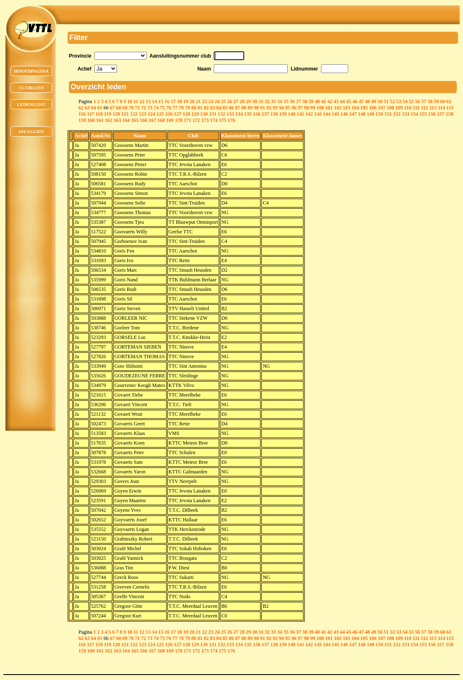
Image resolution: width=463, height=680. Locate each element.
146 (344, 114)
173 (205, 120)
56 (417, 101)
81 (199, 108)
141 (300, 114)
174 (214, 120)
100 (320, 108)
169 (170, 120)
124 (151, 114)
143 (317, 114)
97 (300, 108)
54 (404, 101)
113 (432, 108)
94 (281, 108)
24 (217, 101)
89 (250, 108)
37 (298, 101)
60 (442, 101)
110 (407, 108)
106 (373, 108)
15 (160, 101)
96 (293, 108)
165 (135, 120)
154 (414, 114)
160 (91, 120)
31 (260, 101)
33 (273, 101)
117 (90, 114)
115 (449, 108)
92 (268, 108)
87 (237, 108)
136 (256, 114)
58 (430, 101)
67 (112, 108)
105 (364, 108)
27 (235, 101)
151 (388, 114)
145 (335, 114)
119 (107, 114)
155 (423, 114)
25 (223, 101)
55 (411, 101)
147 (353, 114)
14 (154, 101)
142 (309, 114)
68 (118, 108)
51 (386, 101)
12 (141, 101)
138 (274, 114)
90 (256, 108)
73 (149, 108)
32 (267, 101)
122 (133, 114)
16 (167, 101)
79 (187, 108)
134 (239, 114)
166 (143, 120)
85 (225, 108)
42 (329, 101)
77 (174, 108)
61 (448, 101)
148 (361, 114)
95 (287, 108)
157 (440, 114)
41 (323, 101)
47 (361, 101)
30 (254, 101)
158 (449, 114)
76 (168, 108)
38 (304, 101)
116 (82, 114)
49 (373, 101)
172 (196, 120)
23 (210, 101)
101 (329, 108)
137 (265, 114)
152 (396, 114)
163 (117, 120)
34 (279, 101)
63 (87, 108)
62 (80, 108)
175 (222, 120)
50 (379, 101)
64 (93, 108)
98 (306, 108)
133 (230, 114)
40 (317, 101)
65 (99, 108)
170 (178, 120)
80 (193, 108)
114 (441, 108)
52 (392, 101)
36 (292, 101)
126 (168, 114)
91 (262, 108)
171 (187, 120)
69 (124, 108)
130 (203, 114)
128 (186, 114)
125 (160, 114)
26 (229, 101)
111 (416, 108)
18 (179, 101)
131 (212, 114)
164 (126, 120)
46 (354, 101)
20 (192, 101)
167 (152, 120)
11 (136, 101)
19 (185, 101)
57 (423, 101)
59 (436, 101)
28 (242, 101)
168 (161, 120)
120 (116, 114)
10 (129, 101)
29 (248, 101)
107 (381, 108)
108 (390, 108)
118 (99, 114)
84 (218, 108)
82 (206, 108)
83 (212, 108)
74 (156, 108)
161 (100, 120)
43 (336, 101)
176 (231, 120)
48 (367, 101)
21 (198, 101)
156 (431, 114)
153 (405, 114)
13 (148, 101)
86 (231, 108)
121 (125, 114)
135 (247, 114)
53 (398, 101)
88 (243, 108)
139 (282, 114)
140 (291, 114)
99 (312, 108)
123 (142, 114)
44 (342, 101)
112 (424, 108)
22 (204, 101)
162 (108, 120)
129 (195, 114)
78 (181, 108)
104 (355, 108)
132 (221, 114)
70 (131, 108)
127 (177, 114)
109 (399, 108)
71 (137, 108)
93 (275, 108)
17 (173, 101)
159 (82, 120)
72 (143, 108)
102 (338, 108)
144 (326, 114)
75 (162, 108)
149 (370, 114)
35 (285, 101)
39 (311, 101)
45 (348, 101)
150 (379, 114)
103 (346, 108)
